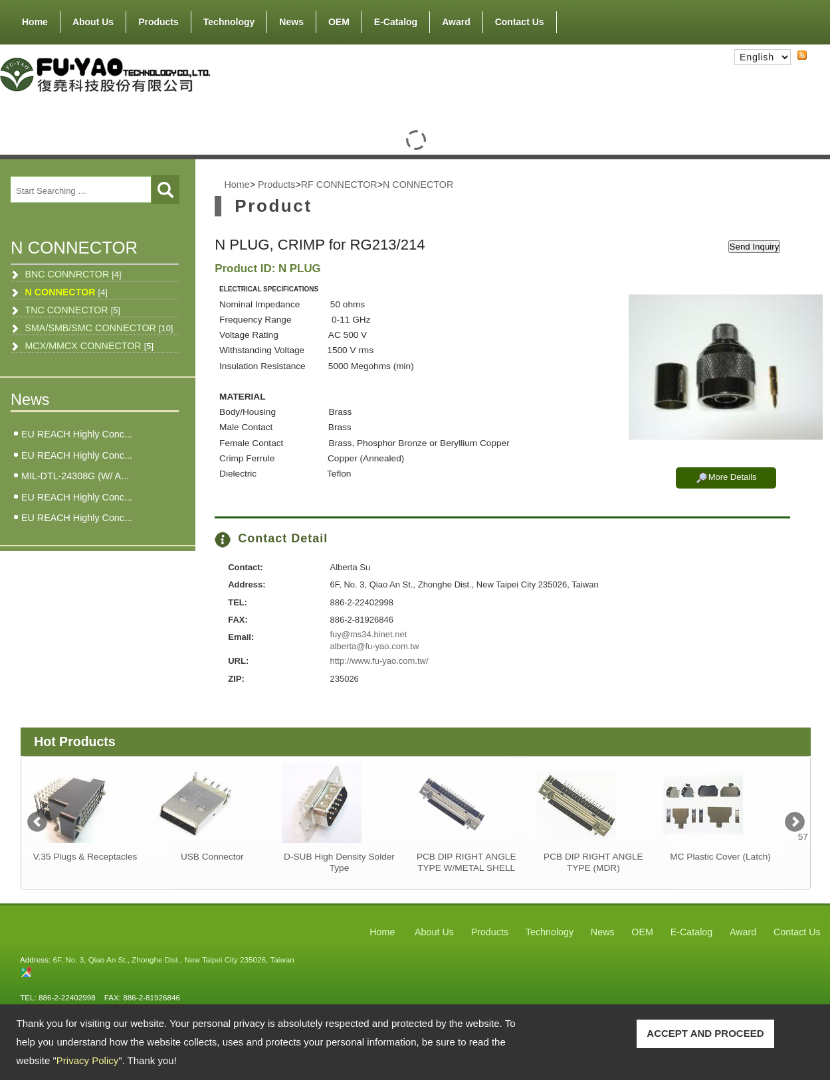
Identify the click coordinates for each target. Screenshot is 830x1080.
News (291, 22)
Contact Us (519, 22)
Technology (229, 22)
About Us (93, 19)
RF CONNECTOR (339, 184)
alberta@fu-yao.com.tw (374, 646)
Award (456, 22)
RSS (791, 67)
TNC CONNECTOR (72, 310)
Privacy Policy (87, 1060)
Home (35, 22)
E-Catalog (395, 22)
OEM (339, 22)
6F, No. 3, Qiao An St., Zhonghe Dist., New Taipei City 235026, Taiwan (173, 959)
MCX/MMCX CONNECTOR (89, 346)
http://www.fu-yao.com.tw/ (379, 661)
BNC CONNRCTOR (73, 274)
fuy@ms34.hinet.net (368, 634)
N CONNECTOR (66, 292)
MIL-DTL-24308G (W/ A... (75, 476)
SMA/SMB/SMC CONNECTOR (99, 328)
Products (158, 19)
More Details (732, 477)
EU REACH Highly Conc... (76, 434)
